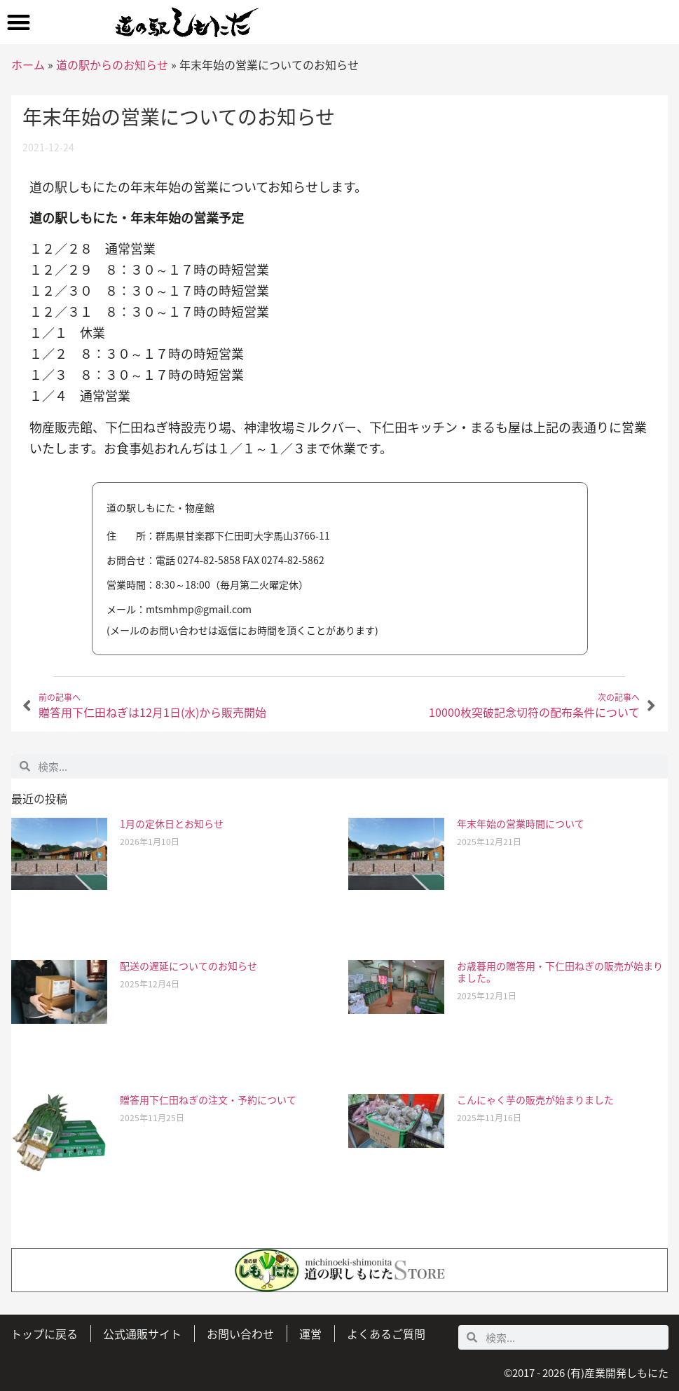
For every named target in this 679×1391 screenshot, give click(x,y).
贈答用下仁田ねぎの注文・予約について (208, 1099)
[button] (18, 22)
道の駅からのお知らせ (112, 64)
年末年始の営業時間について (520, 823)
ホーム (28, 64)
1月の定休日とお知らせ (172, 823)
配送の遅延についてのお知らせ (188, 966)
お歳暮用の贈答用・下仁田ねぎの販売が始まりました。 (560, 972)
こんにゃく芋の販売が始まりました (535, 1099)
